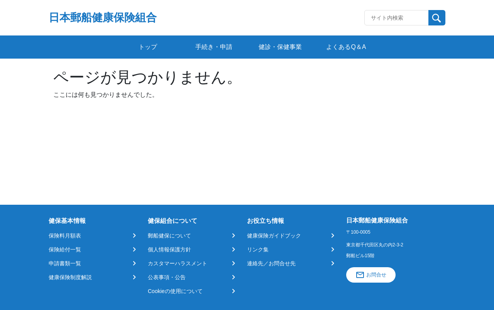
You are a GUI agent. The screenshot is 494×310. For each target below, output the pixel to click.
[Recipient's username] (396, 17)
